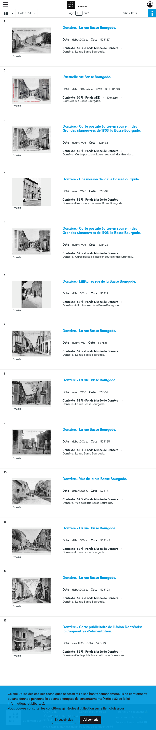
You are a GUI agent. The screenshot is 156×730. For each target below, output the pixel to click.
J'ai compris (90, 719)
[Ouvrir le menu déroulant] (5, 4)
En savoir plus (64, 719)
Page (71, 13)
